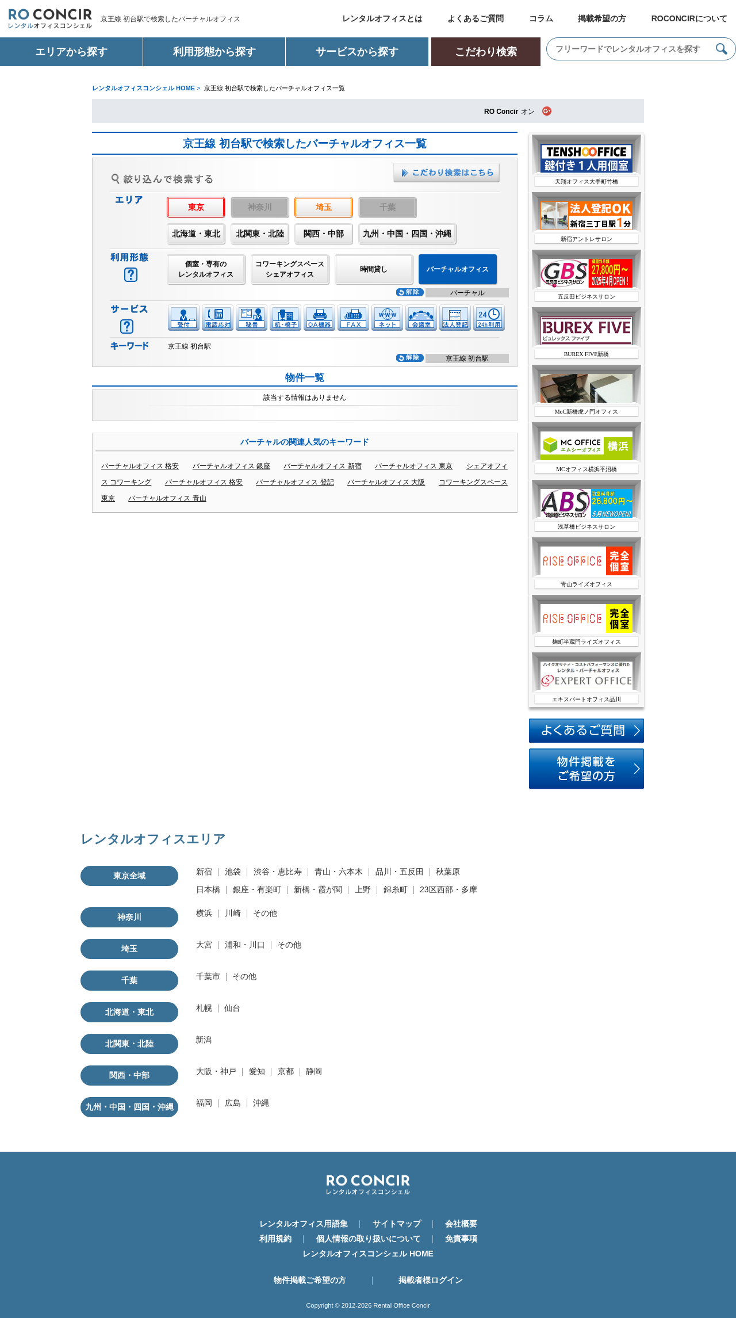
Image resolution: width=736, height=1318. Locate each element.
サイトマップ (397, 1223)
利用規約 (275, 1238)
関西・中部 (324, 233)
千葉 (129, 980)
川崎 (233, 913)
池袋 (233, 871)
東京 (196, 207)
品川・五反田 (399, 871)
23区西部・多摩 (448, 889)
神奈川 (129, 917)
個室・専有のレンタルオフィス (205, 269)
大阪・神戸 (216, 1071)
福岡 (204, 1102)
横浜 (204, 913)
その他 (265, 913)
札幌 (204, 1008)
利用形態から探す (214, 52)
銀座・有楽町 (257, 889)
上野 (363, 889)
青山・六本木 (339, 871)
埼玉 (324, 207)
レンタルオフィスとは (382, 18)
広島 (233, 1102)
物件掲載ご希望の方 (310, 1280)
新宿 (204, 871)
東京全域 (129, 875)
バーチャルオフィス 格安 (140, 466)
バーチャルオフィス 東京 (414, 466)
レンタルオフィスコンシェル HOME (368, 1253)
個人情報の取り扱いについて (368, 1238)
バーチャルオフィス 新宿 (322, 466)
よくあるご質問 (475, 18)
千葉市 (208, 976)
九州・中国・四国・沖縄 (407, 233)
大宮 (204, 944)
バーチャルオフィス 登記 (295, 482)
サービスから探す (357, 52)
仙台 (232, 1008)
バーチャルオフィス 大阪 (386, 482)
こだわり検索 (486, 52)
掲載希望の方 (602, 18)
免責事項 (461, 1238)
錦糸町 (396, 889)
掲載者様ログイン (430, 1280)
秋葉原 (448, 871)
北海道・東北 (196, 233)
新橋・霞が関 (318, 889)
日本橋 (208, 889)
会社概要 (461, 1223)
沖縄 (261, 1102)
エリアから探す (71, 52)
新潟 (203, 1039)
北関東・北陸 (260, 233)
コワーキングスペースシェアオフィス (289, 269)
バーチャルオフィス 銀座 (231, 466)
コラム (541, 18)
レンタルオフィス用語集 (303, 1223)
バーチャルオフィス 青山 (167, 498)
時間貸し (374, 269)
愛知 (257, 1071)
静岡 (314, 1071)
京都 (286, 1071)
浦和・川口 (245, 944)
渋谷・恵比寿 (278, 871)
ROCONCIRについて (689, 18)
